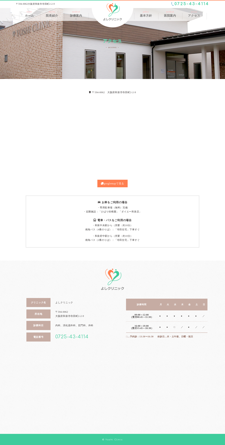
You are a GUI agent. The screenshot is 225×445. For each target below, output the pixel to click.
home (29, 13)
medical (76, 13)
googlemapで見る (112, 183)
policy (146, 13)
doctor (52, 13)
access (194, 13)
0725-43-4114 (191, 4)
